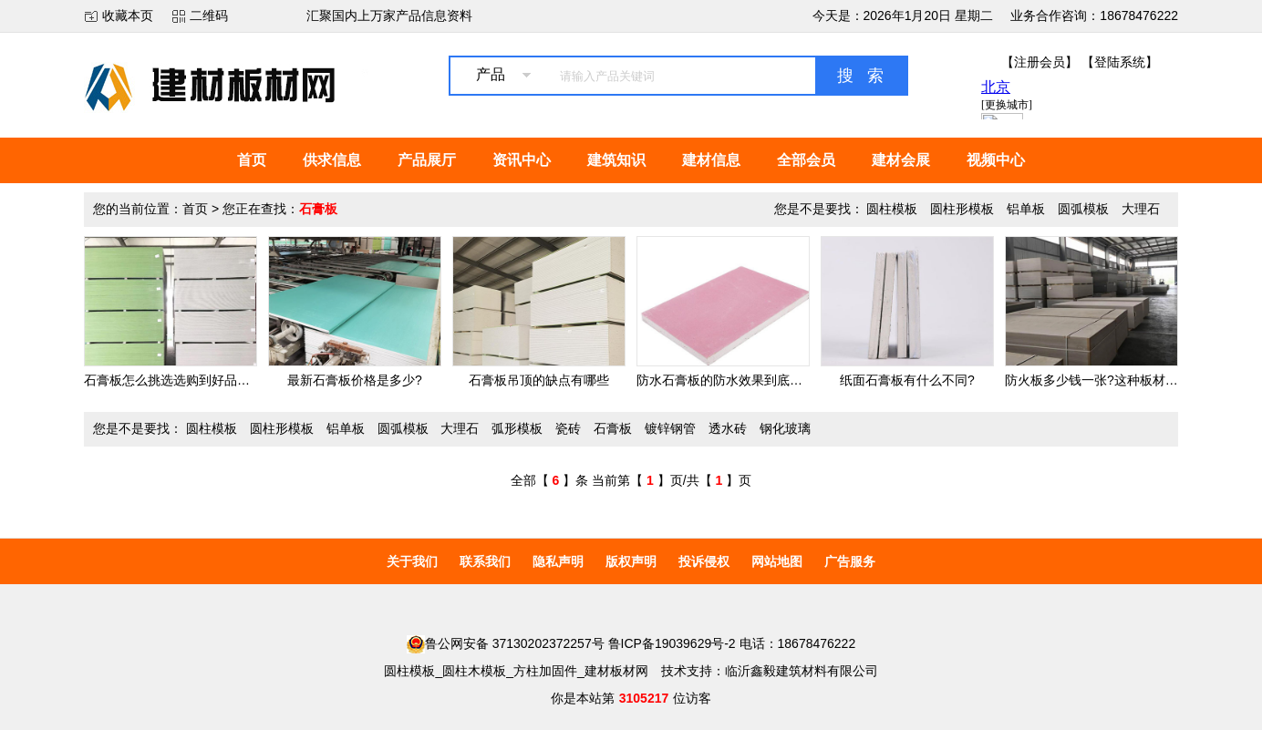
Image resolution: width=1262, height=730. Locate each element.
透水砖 (728, 428)
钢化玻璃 (785, 428)
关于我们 (412, 561)
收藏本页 (127, 15)
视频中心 (996, 160)
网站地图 (776, 561)
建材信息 (711, 160)
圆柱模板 (891, 208)
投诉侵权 (703, 561)
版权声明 (631, 561)
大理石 (1141, 208)
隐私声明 (558, 561)
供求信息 (332, 160)
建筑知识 (616, 160)
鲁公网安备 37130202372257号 (506, 643)
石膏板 (613, 428)
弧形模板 (517, 428)
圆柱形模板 (962, 208)
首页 (251, 160)
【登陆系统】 (1119, 62)
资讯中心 (521, 160)
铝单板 (1026, 208)
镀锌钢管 (670, 428)
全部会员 (806, 160)
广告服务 (849, 561)
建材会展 (901, 160)
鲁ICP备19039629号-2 (672, 643)
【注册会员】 (1039, 62)
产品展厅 (427, 160)
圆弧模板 (1083, 208)
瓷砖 (568, 428)
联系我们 (485, 561)
